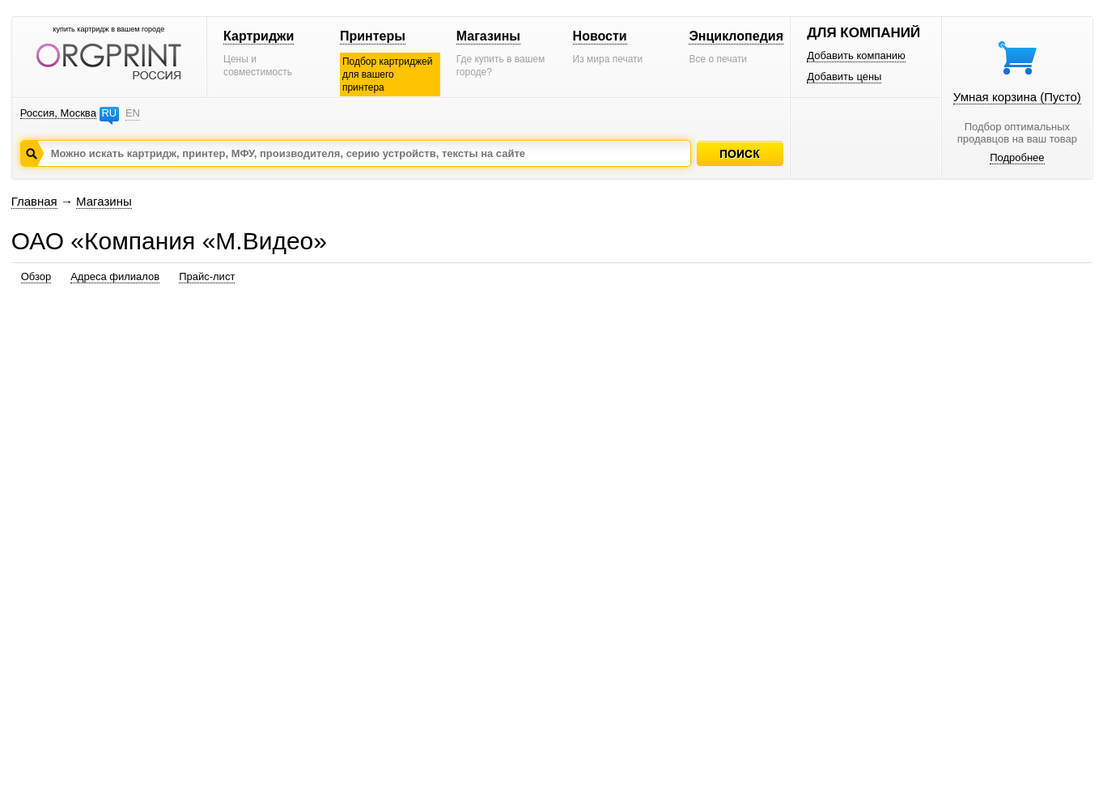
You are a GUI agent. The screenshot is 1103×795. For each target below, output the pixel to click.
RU (109, 113)
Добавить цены (844, 76)
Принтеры (372, 36)
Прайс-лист (207, 276)
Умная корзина (1017, 97)
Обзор (36, 276)
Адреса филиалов (114, 276)
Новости (600, 36)
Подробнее (1017, 157)
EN (132, 113)
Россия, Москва (58, 113)
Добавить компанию (856, 55)
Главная (34, 201)
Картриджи (258, 36)
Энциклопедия (736, 36)
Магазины (488, 36)
